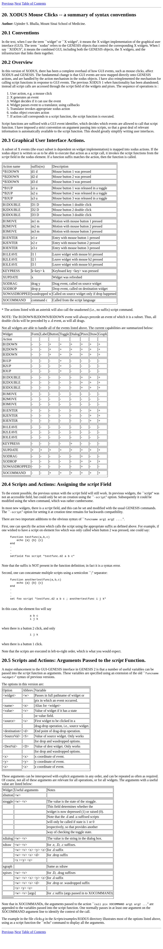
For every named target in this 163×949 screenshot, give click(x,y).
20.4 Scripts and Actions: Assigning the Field (56, 484)
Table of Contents (34, 3)
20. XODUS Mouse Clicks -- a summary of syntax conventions (69, 14)
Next (17, 3)
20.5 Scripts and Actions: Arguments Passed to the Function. (74, 673)
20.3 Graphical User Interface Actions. (43, 140)
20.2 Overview (17, 62)
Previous (8, 3)
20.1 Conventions (20, 32)
